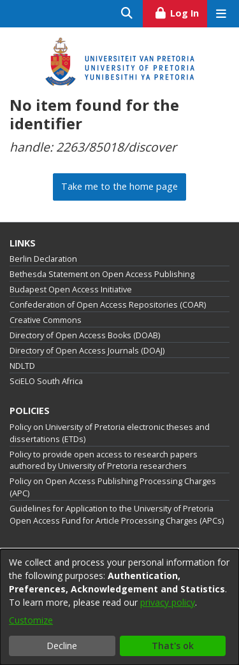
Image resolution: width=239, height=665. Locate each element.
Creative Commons (46, 320)
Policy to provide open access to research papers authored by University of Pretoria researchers (104, 460)
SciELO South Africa (46, 381)
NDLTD (22, 366)
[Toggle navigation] (220, 14)
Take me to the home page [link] (119, 186)
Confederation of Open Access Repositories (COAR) (108, 304)
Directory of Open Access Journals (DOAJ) (87, 350)
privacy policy (167, 602)
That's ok (173, 646)
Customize (31, 620)
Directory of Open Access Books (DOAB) (85, 335)
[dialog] (119, 607)
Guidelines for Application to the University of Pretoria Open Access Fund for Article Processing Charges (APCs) (117, 514)
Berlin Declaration (43, 259)
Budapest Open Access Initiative (71, 289)
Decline (62, 646)
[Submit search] (127, 13)
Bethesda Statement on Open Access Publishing (102, 274)
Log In (181, 11)
